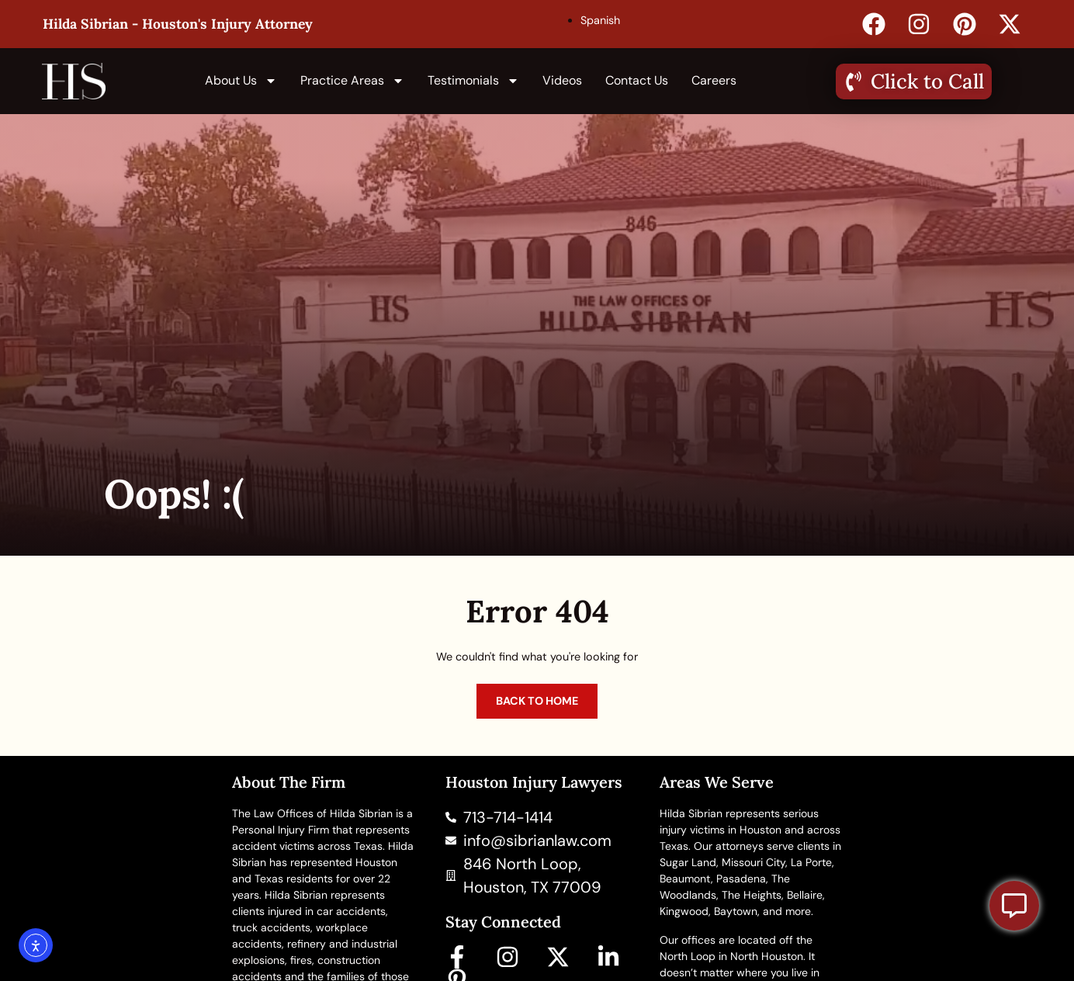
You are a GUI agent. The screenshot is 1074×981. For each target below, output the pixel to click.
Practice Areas (352, 81)
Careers (713, 80)
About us (241, 81)
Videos (562, 80)
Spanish (600, 20)
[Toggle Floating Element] (1014, 906)
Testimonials (473, 81)
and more (787, 911)
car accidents (351, 911)
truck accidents (271, 927)
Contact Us (636, 80)
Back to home (537, 701)
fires (301, 960)
